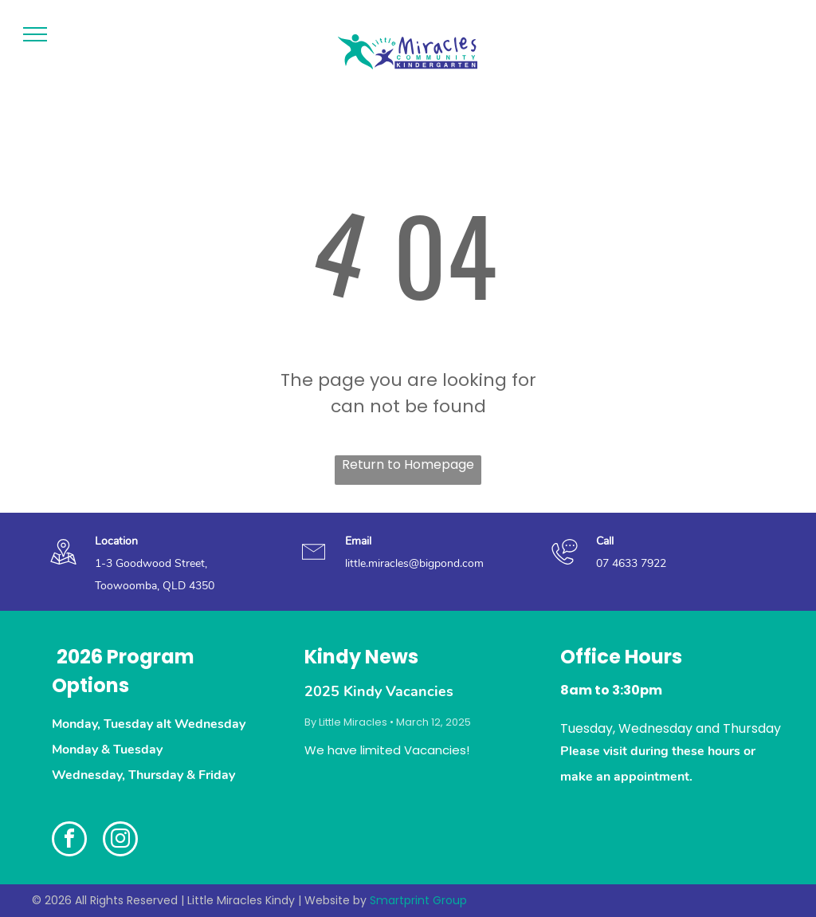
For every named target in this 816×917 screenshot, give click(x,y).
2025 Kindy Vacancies (378, 691)
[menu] (35, 34)
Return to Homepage (408, 464)
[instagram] (120, 840)
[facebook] (69, 840)
